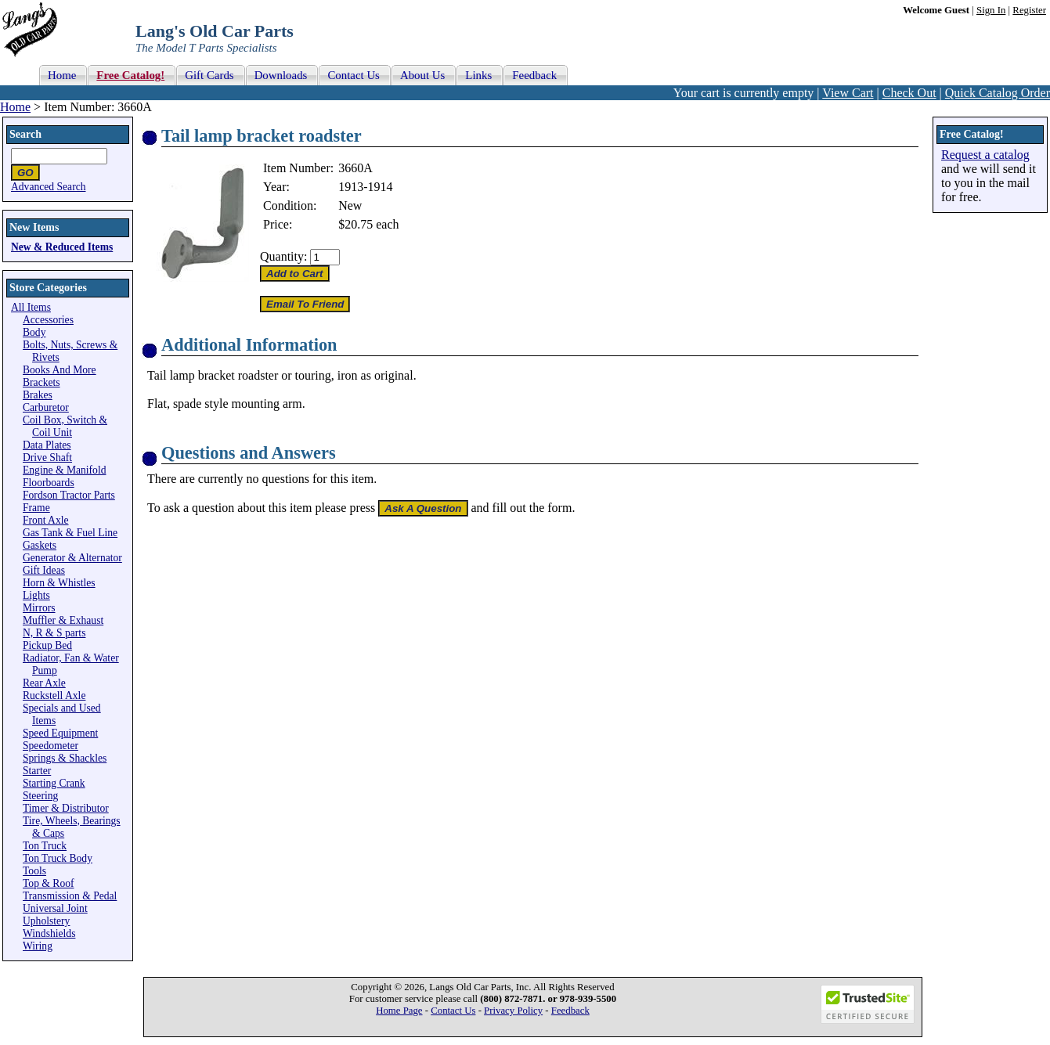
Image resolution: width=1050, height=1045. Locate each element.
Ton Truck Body (57, 858)
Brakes (37, 395)
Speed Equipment (60, 733)
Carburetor (46, 407)
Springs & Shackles (64, 758)
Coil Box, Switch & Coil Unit (65, 426)
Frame (36, 507)
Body (34, 332)
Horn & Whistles (59, 583)
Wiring (37, 946)
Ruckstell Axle (54, 695)
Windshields (49, 933)
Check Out (909, 92)
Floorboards (48, 482)
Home (15, 107)
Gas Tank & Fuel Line (70, 533)
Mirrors (39, 608)
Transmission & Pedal (70, 896)
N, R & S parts (54, 633)
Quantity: (283, 256)
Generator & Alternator (72, 558)
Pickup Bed (47, 645)
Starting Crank (54, 783)
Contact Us (453, 1010)
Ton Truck (45, 846)
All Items (31, 307)
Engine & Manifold (64, 470)
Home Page (399, 1010)
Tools (34, 871)
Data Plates (47, 445)
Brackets (41, 382)
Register (1029, 10)
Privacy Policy (513, 1010)
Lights (36, 595)
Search (25, 134)
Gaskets (39, 545)
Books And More (59, 370)
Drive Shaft (47, 457)
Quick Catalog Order (997, 92)
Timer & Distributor (66, 808)
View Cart (847, 92)
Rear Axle (44, 683)
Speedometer (50, 745)
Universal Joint (55, 908)
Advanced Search (48, 187)
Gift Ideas (44, 570)
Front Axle (46, 520)
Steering (40, 796)
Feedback (570, 1010)
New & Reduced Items (62, 247)
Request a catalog (985, 154)
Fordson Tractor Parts (69, 495)
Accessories (48, 320)
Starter (37, 771)
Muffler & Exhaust (63, 620)
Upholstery (46, 921)
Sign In (990, 10)
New (350, 205)
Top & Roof (48, 883)
